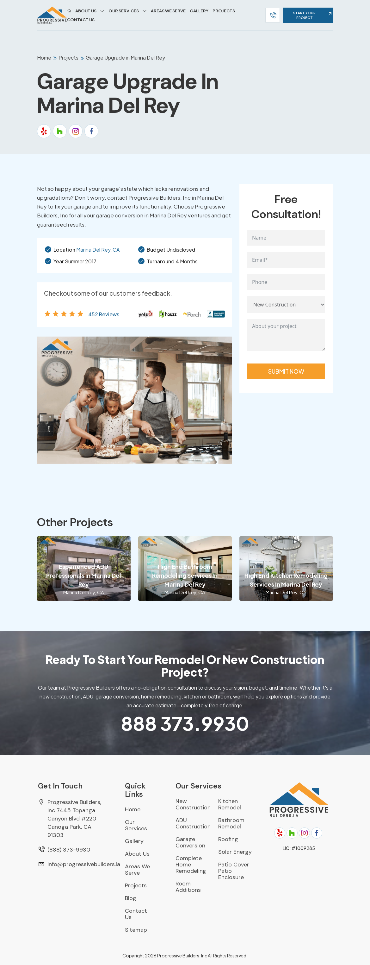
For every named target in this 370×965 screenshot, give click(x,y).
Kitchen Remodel (229, 804)
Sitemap (136, 930)
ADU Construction (193, 823)
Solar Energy (235, 852)
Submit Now (286, 371)
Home (44, 57)
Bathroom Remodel (231, 823)
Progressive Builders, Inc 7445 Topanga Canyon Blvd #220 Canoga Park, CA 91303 (74, 818)
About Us (85, 10)
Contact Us (81, 19)
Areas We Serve (168, 10)
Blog (130, 898)
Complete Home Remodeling (191, 864)
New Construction (193, 804)
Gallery (199, 10)
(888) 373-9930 (68, 849)
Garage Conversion (190, 842)
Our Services (123, 10)
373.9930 (185, 723)
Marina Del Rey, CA (98, 249)
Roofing (228, 839)
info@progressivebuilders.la (83, 864)
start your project (313, 15)
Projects (224, 10)
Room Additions (188, 887)
